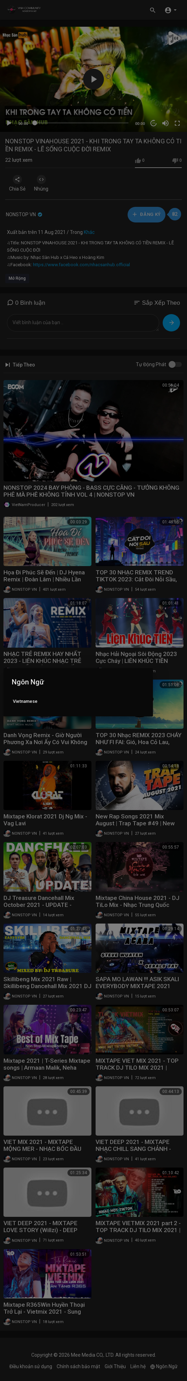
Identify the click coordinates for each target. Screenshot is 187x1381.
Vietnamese (25, 701)
